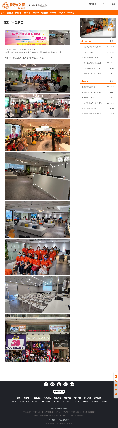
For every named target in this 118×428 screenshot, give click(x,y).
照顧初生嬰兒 (24, 401)
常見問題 (104, 401)
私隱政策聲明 (64, 420)
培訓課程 (44, 13)
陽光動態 (66, 401)
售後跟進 (53, 13)
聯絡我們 (61, 13)
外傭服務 (14, 401)
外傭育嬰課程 (46, 401)
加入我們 (70, 13)
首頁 (2, 13)
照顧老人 (35, 401)
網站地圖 (92, 4)
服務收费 (67, 398)
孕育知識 (56, 401)
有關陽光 (9, 13)
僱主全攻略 (75, 401)
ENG (104, 4)
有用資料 (95, 401)
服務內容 (18, 13)
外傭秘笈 (86, 401)
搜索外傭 (27, 13)
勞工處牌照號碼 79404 (59, 408)
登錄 (113, 4)
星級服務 (35, 13)
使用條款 (52, 420)
